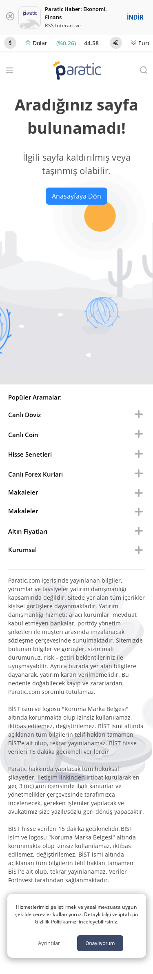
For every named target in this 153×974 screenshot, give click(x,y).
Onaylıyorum (100, 943)
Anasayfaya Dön (76, 196)
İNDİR (135, 17)
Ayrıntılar (49, 943)
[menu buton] (139, 415)
